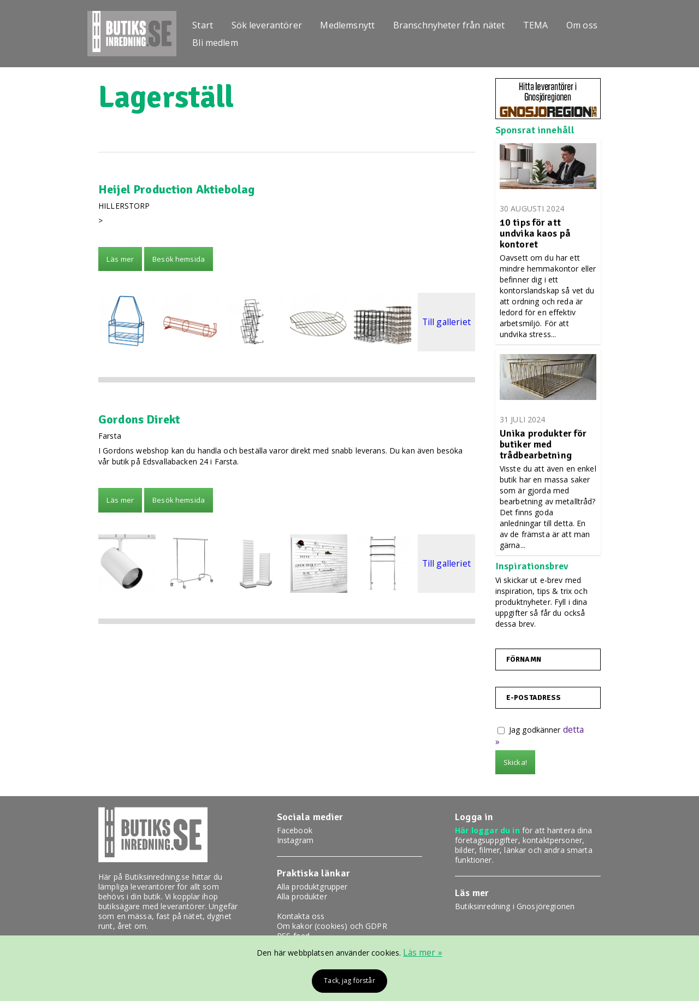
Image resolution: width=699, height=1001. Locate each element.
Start (205, 23)
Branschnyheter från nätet (457, 23)
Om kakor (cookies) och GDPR (332, 926)
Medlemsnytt (354, 23)
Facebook (294, 830)
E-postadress (531, 698)
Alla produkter (302, 896)
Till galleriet (446, 322)
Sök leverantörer (270, 23)
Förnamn (523, 659)
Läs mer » (423, 951)
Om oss (593, 23)
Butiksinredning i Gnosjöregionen (514, 906)
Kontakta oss (301, 916)
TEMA (545, 23)
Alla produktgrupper (312, 886)
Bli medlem (217, 43)
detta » (575, 730)
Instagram (295, 840)
